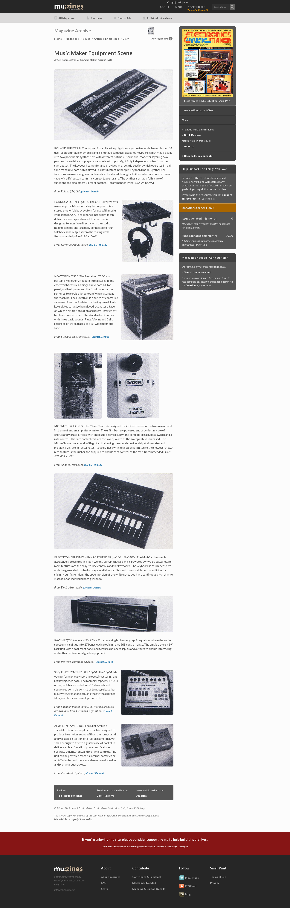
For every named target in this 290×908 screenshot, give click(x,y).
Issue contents (73, 795)
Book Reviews (105, 795)
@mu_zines (189, 878)
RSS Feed (187, 886)
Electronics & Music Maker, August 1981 (89, 59)
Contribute (192, 285)
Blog (185, 895)
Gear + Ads (122, 18)
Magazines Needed (144, 882)
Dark (178, 2)
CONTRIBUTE (196, 7)
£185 (83, 236)
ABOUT (164, 7)
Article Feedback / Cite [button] (198, 110)
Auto (186, 2)
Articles (106, 38)
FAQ (103, 882)
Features (94, 18)
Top (59, 795)
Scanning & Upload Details (148, 888)
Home (58, 38)
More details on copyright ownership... (74, 819)
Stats (104, 888)
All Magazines (65, 18)
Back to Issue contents (198, 155)
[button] (223, 6)
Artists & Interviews (157, 18)
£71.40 (58, 456)
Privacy (214, 882)
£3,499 (139, 182)
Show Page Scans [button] (161, 38)
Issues (86, 38)
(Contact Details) (90, 191)
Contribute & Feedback (146, 876)
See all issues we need (197, 272)
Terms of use (218, 876)
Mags (72, 38)
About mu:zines (110, 876)
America (141, 795)
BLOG (178, 7)
